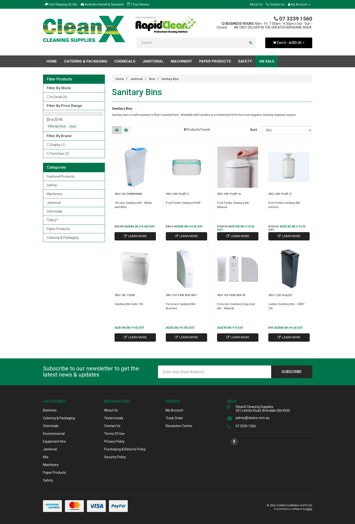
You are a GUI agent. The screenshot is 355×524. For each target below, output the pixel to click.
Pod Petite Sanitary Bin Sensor (284, 205)
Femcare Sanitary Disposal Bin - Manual (236, 306)
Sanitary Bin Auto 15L (129, 304)
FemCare (59, 153)
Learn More (135, 236)
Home (52, 61)
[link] (234, 441)
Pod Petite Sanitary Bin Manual (233, 205)
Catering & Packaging (63, 237)
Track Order (174, 418)
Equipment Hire (54, 441)
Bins (152, 79)
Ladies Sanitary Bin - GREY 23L (286, 306)
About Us (256, 4)
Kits (45, 457)
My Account (174, 410)
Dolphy (57, 145)
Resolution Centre (179, 426)
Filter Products (59, 79)
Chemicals (54, 211)
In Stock (58, 97)
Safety (52, 185)
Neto (309, 509)
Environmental (54, 434)
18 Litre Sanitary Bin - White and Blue (133, 205)
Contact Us (275, 4)
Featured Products (60, 176)
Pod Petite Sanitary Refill (183, 203)
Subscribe (292, 371)
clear (72, 126)
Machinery (54, 194)
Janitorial (54, 203)
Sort (253, 130)
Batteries (50, 410)
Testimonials (113, 418)
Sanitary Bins (170, 79)
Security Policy (115, 457)
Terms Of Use (114, 434)
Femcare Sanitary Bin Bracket (180, 306)
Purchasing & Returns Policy (125, 449)
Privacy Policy (114, 441)
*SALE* (52, 220)
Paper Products (58, 229)
